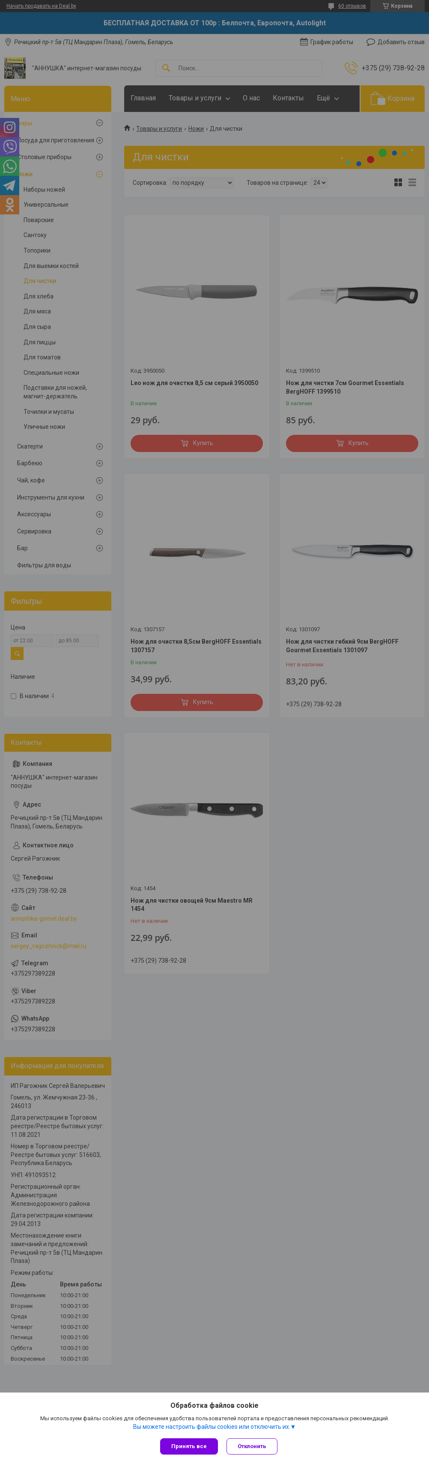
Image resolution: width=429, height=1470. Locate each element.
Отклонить (252, 1446)
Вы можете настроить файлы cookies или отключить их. (211, 1426)
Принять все (189, 1446)
